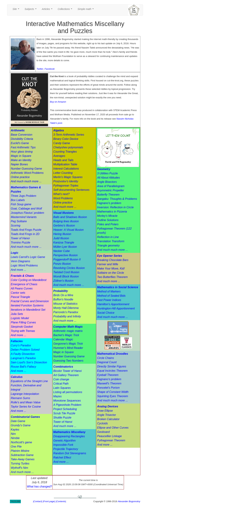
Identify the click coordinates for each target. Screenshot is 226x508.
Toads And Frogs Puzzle (26, 229)
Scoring (15, 225)
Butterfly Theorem (108, 194)
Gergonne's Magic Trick (68, 343)
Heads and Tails (63, 160)
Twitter (40, 69)
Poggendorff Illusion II (67, 259)
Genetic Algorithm (64, 440)
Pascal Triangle (20, 296)
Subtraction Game (22, 455)
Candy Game (61, 143)
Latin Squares (62, 387)
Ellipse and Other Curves (113, 427)
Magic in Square (21, 155)
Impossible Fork (63, 444)
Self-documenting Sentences (71, 189)
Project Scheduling (65, 409)
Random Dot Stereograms (69, 453)
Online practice (20, 177)
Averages (59, 155)
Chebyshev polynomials (68, 147)
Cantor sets (18, 292)
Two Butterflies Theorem (112, 276)
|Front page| (49, 501)
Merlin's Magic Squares (68, 177)
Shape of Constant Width (113, 391)
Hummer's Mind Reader (68, 347)
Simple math (86, 10)
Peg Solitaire (19, 221)
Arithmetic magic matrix (68, 330)
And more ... (18, 269)
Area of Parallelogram (110, 186)
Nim (13, 433)
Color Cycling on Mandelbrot (28, 279)
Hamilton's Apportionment (113, 304)
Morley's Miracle (107, 215)
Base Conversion (21, 134)
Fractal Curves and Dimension (30, 301)
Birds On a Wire (63, 295)
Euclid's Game (20, 143)
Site (17, 10)
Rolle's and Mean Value (25, 402)
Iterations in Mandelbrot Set (28, 309)
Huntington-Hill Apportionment (116, 308)
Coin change (61, 379)
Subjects (31, 10)
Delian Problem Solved (25, 349)
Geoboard (103, 431)
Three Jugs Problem (23, 195)
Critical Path (61, 383)
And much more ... (22, 472)
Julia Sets (17, 313)
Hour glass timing (22, 151)
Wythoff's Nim (19, 467)
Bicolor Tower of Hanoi (67, 370)
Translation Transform (110, 241)
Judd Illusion (61, 238)
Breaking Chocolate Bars (112, 260)
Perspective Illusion (65, 255)
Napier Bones (19, 164)
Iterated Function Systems (27, 305)
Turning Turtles (20, 463)
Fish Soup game (21, 204)
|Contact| (37, 501)
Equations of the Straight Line (29, 381)
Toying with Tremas (23, 330)
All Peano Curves (22, 288)
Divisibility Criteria (22, 138)
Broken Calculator (108, 419)
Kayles (15, 429)
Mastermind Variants (24, 217)
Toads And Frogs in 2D (25, 234)
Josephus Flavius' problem (27, 212)
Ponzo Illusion (62, 263)
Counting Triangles (65, 151)
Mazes (57, 396)
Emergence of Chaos (24, 284)
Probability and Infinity (67, 316)
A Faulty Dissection (23, 353)
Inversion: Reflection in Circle (115, 207)
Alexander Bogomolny (129, 501)
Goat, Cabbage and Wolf (26, 208)
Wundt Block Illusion (66, 276)
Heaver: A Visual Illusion (68, 229)
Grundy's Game (21, 425)
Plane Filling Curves (23, 322)
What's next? (61, 194)
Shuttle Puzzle (62, 417)
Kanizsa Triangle (63, 242)
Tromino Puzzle (20, 242)
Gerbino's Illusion (64, 225)
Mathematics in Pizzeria (112, 211)
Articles (48, 10)
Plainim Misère (20, 450)
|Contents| (61, 501)
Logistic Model (20, 318)
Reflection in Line (108, 237)
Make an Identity (21, 160)
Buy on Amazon (58, 101)
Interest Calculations (66, 168)
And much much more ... (26, 181)
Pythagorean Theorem (111, 440)
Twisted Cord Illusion (66, 272)
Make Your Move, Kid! (111, 268)
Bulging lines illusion (66, 221)
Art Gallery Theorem (66, 375)
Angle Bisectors (107, 181)
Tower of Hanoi (20, 238)
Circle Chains (105, 357)
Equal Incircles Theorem (112, 370)
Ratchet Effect (62, 457)
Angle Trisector (106, 414)
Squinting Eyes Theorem (112, 396)
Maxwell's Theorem (109, 383)
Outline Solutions (107, 220)
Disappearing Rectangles (69, 436)
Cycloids (102, 423)
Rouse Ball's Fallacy (23, 366)
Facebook (49, 69)
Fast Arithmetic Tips (23, 147)
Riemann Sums (20, 398)
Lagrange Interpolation (25, 393)
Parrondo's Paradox (65, 312)
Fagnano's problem (109, 203)
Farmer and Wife (107, 264)
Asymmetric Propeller (110, 190)
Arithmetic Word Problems (27, 172)
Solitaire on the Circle (110, 272)
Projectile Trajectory (65, 449)
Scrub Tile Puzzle (64, 413)
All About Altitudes (108, 177)
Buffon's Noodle (63, 299)
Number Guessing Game (26, 168)
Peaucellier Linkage (109, 436)
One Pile (16, 446)
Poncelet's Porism (108, 387)
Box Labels (18, 200)
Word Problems (63, 198)
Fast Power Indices (109, 299)
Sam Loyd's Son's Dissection (29, 362)
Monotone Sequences (67, 400)
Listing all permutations (67, 392)
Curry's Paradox (21, 345)
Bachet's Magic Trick (66, 335)
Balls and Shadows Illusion (70, 217)
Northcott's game (21, 442)
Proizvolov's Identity (65, 181)
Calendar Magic (63, 339)
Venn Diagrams (20, 261)
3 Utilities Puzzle (107, 173)
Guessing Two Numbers (68, 360)
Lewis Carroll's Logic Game (28, 257)
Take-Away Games (22, 459)
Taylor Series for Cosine (26, 406)
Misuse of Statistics (65, 303)
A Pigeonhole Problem (67, 404)
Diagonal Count (107, 362)
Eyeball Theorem (107, 374)
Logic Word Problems (24, 265)
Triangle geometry (108, 245)
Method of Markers (109, 291)
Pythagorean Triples (65, 185)
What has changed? (39, 486)
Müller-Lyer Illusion (65, 246)
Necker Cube (61, 250)
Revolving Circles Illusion (69, 267)
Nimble (15, 438)
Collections (66, 10)
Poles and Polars (107, 224)
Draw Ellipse (105, 410)
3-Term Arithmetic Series (68, 134)
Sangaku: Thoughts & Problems (117, 198)
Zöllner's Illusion (63, 280)
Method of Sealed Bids (111, 295)
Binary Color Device (65, 138)
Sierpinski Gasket (22, 326)
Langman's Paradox (23, 358)
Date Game (18, 421)
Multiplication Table (65, 164)
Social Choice (105, 312)
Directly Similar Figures (111, 366)
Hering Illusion (62, 234)
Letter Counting (63, 172)
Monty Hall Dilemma (66, 307)
